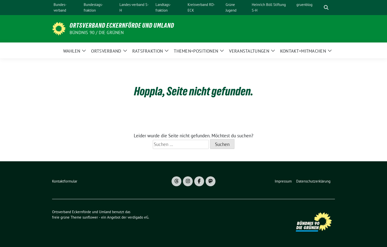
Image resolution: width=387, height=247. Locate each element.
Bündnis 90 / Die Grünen (97, 32)
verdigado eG (138, 217)
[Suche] (319, 7)
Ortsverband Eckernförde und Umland (122, 25)
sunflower (90, 217)
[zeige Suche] (326, 7)
